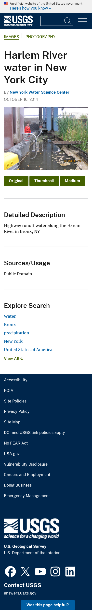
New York (13, 341)
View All (13, 358)
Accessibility (15, 380)
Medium (72, 181)
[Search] (68, 21)
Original (16, 181)
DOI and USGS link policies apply (34, 433)
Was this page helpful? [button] (47, 605)
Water (10, 316)
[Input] (56, 21)
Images (11, 36)
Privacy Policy (17, 411)
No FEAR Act (16, 443)
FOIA (8, 390)
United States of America (28, 349)
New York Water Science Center (39, 92)
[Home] (18, 25)
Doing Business (18, 485)
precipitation (16, 332)
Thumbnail (44, 181)
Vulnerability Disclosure (26, 464)
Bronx (10, 324)
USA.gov (12, 454)
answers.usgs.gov (20, 593)
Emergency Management (27, 496)
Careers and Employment (27, 475)
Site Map (12, 422)
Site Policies (15, 401)
